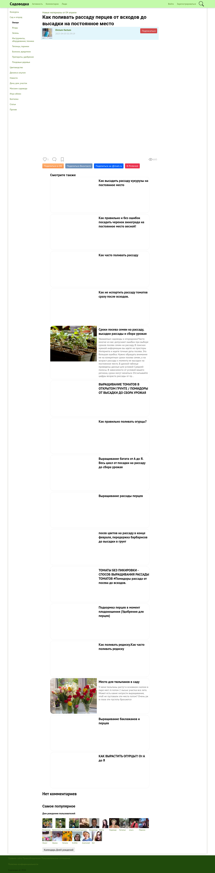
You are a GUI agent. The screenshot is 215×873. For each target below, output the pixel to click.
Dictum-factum (63, 29)
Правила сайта (15, 858)
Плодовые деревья (21, 62)
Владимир (47, 824)
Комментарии (52, 3)
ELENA (77, 837)
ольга (134, 824)
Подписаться (149, 30)
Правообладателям (32, 858)
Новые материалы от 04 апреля (59, 12)
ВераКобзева (74, 824)
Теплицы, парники (20, 46)
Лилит (47, 837)
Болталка (14, 99)
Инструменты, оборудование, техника (23, 39)
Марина (144, 824)
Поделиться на (109, 165)
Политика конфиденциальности (23, 864)
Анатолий (87, 837)
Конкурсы (14, 12)
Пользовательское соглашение (55, 858)
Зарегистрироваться (186, 3)
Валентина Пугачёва (60, 824)
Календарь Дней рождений (58, 849)
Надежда (84, 824)
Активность (37, 3)
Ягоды (15, 27)
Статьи (13, 104)
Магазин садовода (18, 88)
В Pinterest (132, 165)
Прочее (13, 109)
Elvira (104, 824)
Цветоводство (16, 67)
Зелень (15, 33)
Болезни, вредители (21, 51)
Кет (97, 837)
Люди (64, 3)
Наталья (124, 824)
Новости (14, 78)
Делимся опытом (18, 72)
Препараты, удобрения (23, 56)
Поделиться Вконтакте (79, 165)
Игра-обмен (15, 93)
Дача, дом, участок (18, 83)
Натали (67, 837)
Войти (171, 3)
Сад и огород (16, 17)
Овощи (15, 22)
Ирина (57, 837)
